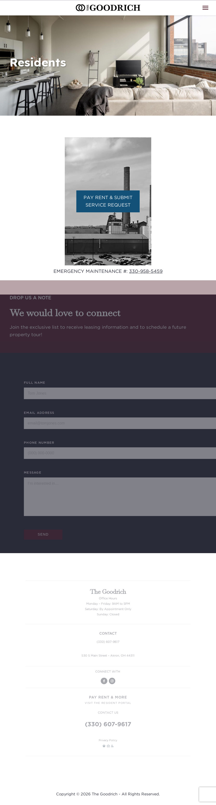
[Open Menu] (205, 7)
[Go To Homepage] (108, 7)
